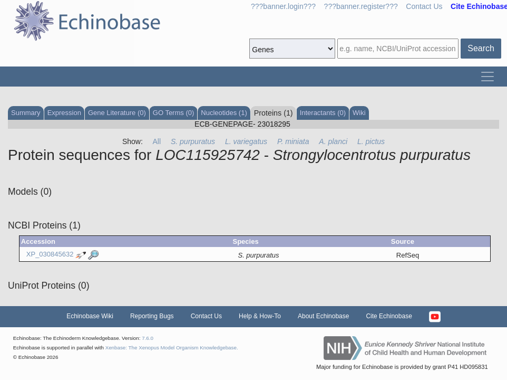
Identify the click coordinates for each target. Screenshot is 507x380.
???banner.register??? (361, 6)
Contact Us (424, 6)
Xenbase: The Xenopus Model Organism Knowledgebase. (171, 347)
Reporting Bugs (152, 316)
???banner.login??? (283, 6)
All (157, 141)
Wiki (359, 113)
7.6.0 (147, 338)
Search (480, 48)
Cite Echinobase (389, 316)
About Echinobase (323, 316)
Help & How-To (260, 316)
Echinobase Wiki (89, 316)
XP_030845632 (50, 255)
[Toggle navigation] (487, 76)
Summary (26, 113)
